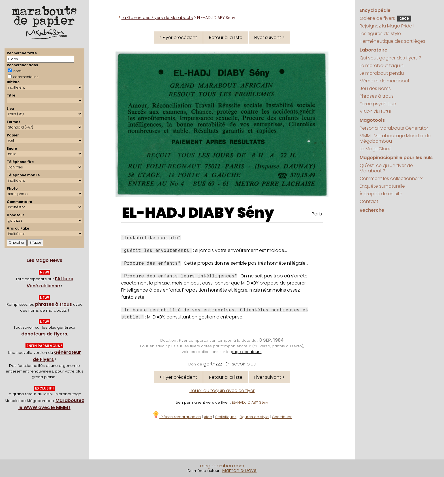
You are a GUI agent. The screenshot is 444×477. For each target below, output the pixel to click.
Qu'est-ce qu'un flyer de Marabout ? (386, 168)
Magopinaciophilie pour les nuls (396, 157)
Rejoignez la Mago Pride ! (387, 26)
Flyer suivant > (269, 37)
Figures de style (254, 417)
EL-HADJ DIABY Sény (198, 213)
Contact (369, 201)
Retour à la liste (225, 37)
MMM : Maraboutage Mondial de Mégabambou (395, 138)
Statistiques (225, 417)
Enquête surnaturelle (382, 186)
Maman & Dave (239, 470)
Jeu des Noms (375, 88)
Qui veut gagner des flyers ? (390, 58)
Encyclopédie (375, 10)
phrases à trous (53, 304)
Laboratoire (373, 50)
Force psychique (378, 103)
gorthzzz (212, 364)
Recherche (372, 210)
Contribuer (282, 417)
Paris (317, 214)
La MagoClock (375, 149)
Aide (208, 417)
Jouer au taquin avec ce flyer (222, 390)
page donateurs (246, 351)
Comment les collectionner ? (391, 178)
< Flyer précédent (178, 37)
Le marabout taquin (382, 65)
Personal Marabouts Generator (394, 128)
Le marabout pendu (382, 73)
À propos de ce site (381, 194)
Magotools (372, 120)
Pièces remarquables (176, 417)
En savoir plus (240, 364)
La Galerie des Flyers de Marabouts (157, 17)
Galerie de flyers (385, 18)
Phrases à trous (377, 96)
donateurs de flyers (44, 334)
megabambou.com (222, 466)
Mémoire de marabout (384, 81)
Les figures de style (380, 33)
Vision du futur (375, 111)
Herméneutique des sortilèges (392, 41)
